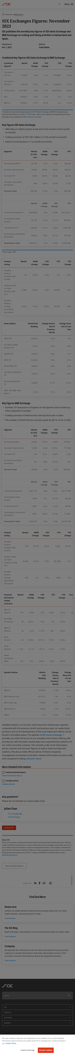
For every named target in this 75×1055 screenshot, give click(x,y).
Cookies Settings (28, 1050)
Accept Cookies (45, 1050)
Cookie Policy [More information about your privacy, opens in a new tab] (10, 1043)
